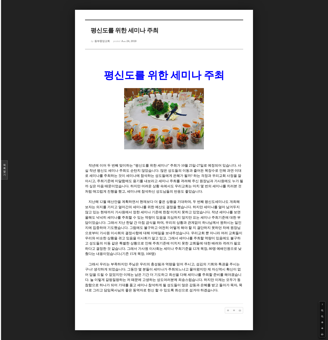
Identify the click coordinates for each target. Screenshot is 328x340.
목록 (4, 170)
